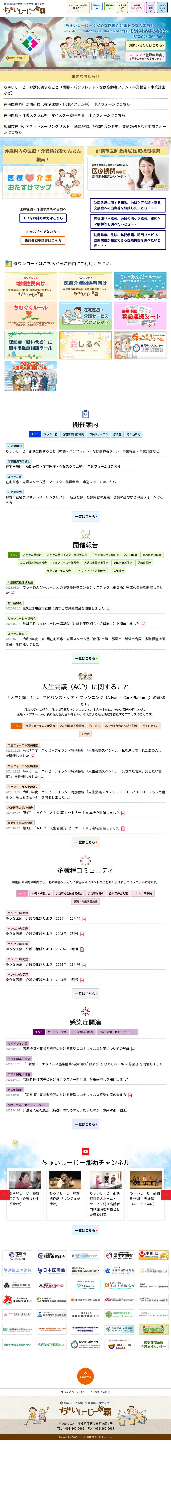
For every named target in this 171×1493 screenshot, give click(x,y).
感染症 (151, 6)
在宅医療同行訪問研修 (105, 564)
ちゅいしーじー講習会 (65, 572)
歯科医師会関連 (118, 922)
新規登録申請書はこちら (43, 240)
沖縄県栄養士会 (41, 922)
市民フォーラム (98, 434)
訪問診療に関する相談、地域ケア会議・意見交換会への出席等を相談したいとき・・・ (127, 205)
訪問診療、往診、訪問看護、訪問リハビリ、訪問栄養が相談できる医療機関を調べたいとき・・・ (127, 240)
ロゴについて (18, 58)
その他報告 (117, 580)
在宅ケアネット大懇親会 (91, 580)
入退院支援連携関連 (96, 572)
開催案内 (97, 5)
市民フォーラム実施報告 (40, 744)
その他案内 (133, 434)
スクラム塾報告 (32, 564)
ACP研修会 (130, 564)
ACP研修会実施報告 (72, 744)
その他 (85, 752)
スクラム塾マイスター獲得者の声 (67, 564)
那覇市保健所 (96, 922)
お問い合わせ (102, 1445)
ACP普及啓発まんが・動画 (121, 744)
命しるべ (94, 744)
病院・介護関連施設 (85, 930)
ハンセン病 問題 (142, 922)
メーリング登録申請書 (145, 56)
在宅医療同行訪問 (73, 434)
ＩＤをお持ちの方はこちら (43, 218)
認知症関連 (144, 572)
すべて (35, 434)
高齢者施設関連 (123, 572)
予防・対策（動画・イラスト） (117, 1072)
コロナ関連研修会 (82, 1072)
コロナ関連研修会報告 (33, 572)
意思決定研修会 (152, 564)
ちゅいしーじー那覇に (78, 6)
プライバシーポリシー (74, 1445)
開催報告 (110, 5)
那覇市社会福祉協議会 (69, 922)
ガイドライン (150, 744)
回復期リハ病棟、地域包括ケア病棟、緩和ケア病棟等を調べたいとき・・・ (127, 221)
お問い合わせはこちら (145, 45)
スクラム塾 (50, 434)
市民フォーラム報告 (59, 580)
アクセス (162, 6)
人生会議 (122, 6)
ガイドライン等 (57, 1072)
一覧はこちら (85, 524)
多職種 (137, 6)
